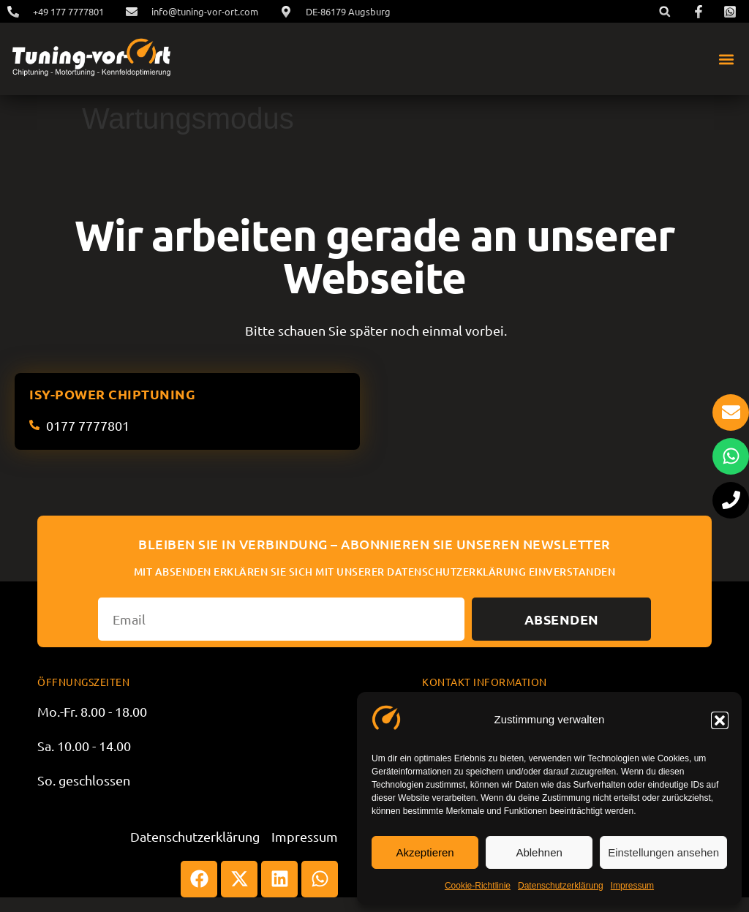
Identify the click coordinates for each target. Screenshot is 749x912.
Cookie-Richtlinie (478, 886)
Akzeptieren (424, 852)
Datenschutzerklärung (560, 886)
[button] (719, 720)
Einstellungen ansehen (663, 852)
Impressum (632, 886)
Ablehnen (539, 852)
